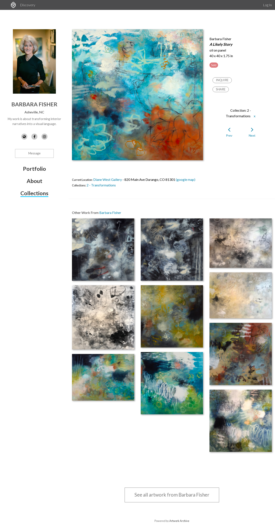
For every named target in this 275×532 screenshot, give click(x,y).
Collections (34, 193)
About (34, 181)
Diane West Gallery (107, 179)
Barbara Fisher (34, 104)
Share (221, 89)
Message (34, 153)
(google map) (185, 179)
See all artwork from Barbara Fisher (171, 495)
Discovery (27, 5)
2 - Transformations (101, 185)
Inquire (222, 80)
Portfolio (34, 168)
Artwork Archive (179, 521)
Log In (267, 5)
